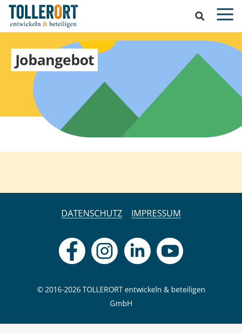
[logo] (43, 16)
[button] (200, 16)
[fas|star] (72, 251)
